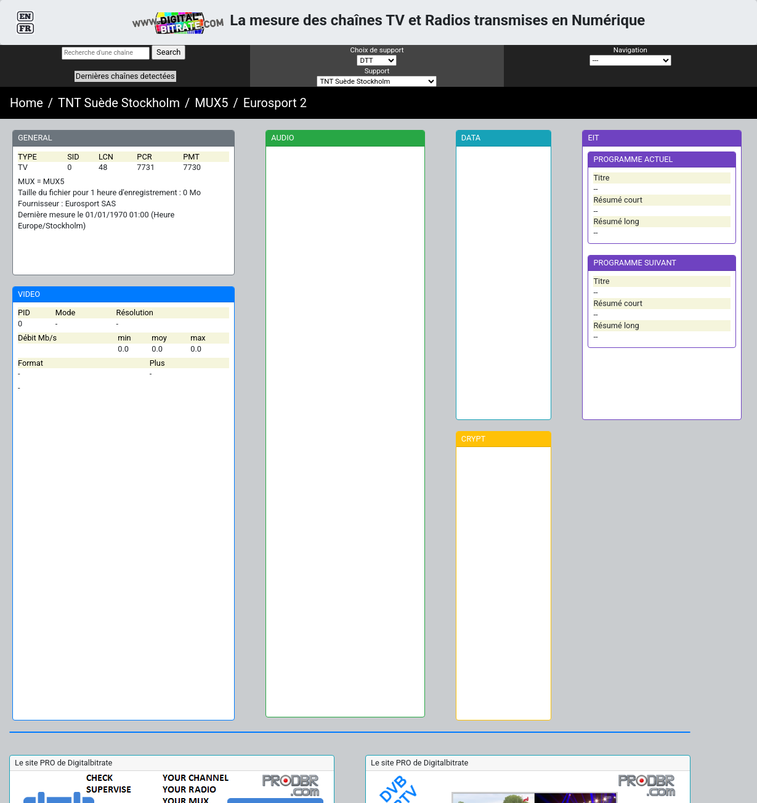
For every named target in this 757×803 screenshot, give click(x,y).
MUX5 (211, 102)
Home (26, 102)
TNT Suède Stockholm (119, 102)
